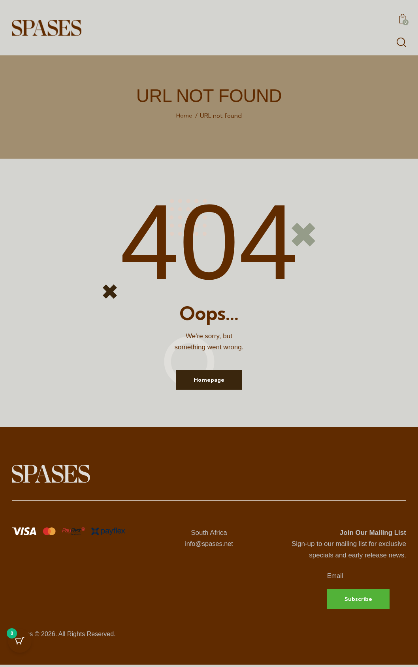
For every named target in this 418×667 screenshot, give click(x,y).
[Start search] (401, 42)
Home (184, 115)
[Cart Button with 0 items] (20, 647)
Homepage (209, 380)
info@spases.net (209, 545)
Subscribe (360, 600)
